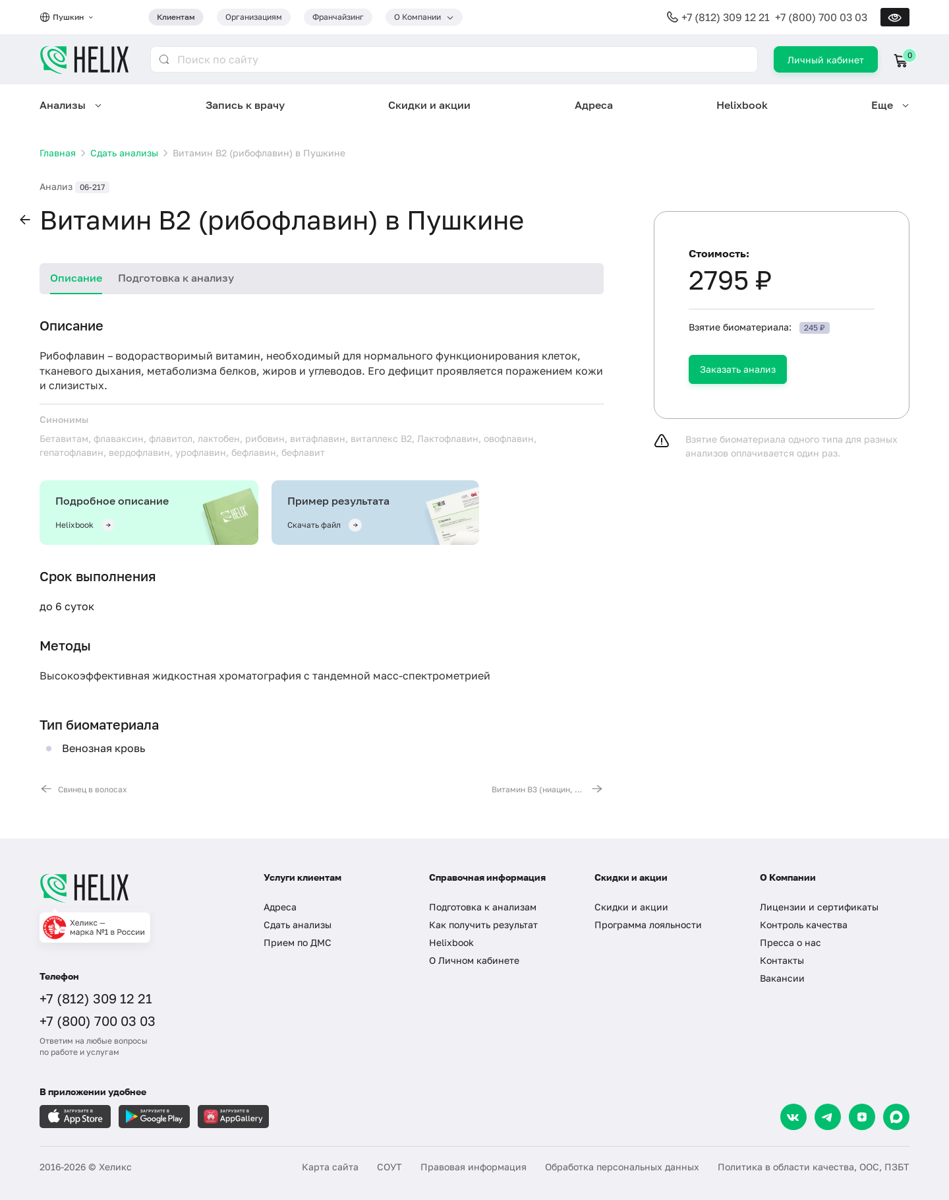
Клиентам (176, 17)
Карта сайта (330, 1166)
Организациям (253, 17)
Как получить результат (483, 924)
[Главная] (138, 888)
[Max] (896, 1117)
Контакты (782, 960)
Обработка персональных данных (622, 1166)
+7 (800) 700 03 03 (821, 17)
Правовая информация (473, 1166)
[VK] (793, 1117)
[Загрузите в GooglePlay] (154, 1116)
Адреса (594, 104)
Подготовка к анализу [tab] (176, 277)
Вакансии (782, 978)
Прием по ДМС (297, 942)
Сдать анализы (297, 924)
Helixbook (742, 104)
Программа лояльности (648, 924)
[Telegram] (828, 1117)
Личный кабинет (826, 59)
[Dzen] (862, 1117)
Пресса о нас (790, 942)
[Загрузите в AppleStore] (75, 1116)
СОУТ (389, 1166)
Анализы (63, 104)
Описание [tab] (76, 277)
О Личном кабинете (474, 960)
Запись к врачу (245, 104)
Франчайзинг (338, 17)
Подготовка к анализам (482, 906)
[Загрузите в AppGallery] (233, 1116)
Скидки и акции (429, 104)
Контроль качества (804, 924)
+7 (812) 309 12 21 (725, 17)
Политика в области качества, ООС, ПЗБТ (813, 1166)
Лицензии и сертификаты (819, 906)
